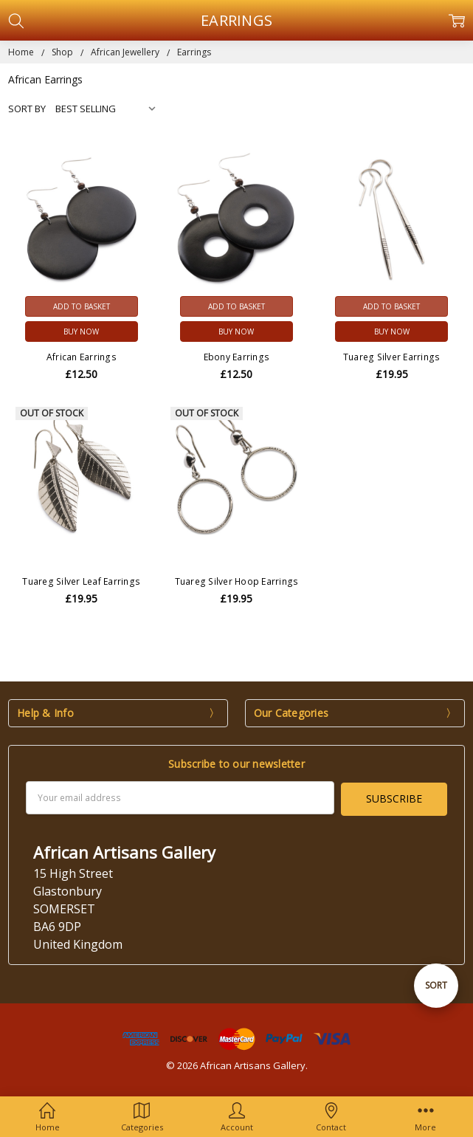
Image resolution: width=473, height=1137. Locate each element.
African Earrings (81, 357)
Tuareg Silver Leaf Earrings (81, 581)
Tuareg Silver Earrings (392, 357)
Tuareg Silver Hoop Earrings (237, 581)
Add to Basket (81, 306)
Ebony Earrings (237, 357)
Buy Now (81, 331)
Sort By (27, 108)
